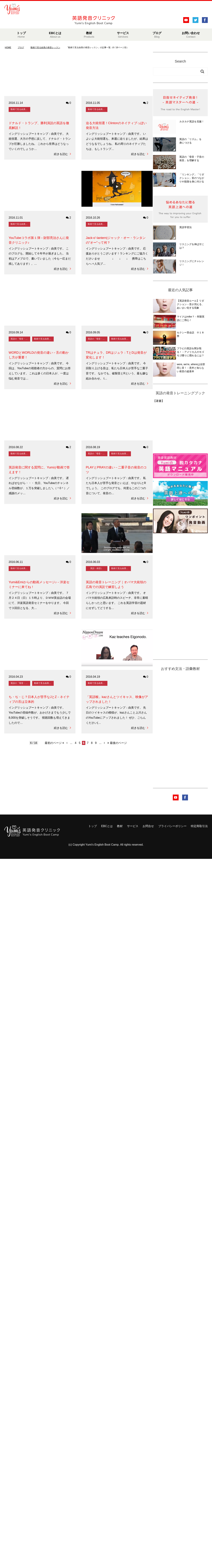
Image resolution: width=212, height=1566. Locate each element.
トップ (21, 34)
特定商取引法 (199, 826)
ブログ (157, 34)
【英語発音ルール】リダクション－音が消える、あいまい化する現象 (190, 304)
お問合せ (148, 826)
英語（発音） (96, 568)
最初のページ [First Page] (54, 742)
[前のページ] (67, 743)
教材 (89, 34)
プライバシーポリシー (172, 826)
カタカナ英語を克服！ (191, 121)
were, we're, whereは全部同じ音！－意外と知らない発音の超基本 (191, 368)
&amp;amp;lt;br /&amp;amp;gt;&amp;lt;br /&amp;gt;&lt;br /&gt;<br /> (166, 427)
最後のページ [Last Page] (117, 742)
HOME (8, 47)
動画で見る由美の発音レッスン (20, 109)
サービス (123, 34)
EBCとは (55, 34)
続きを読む (62, 154)
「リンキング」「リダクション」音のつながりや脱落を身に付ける (191, 178)
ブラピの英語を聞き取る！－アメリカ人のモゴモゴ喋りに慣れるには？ (190, 352)
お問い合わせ (190, 34)
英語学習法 (185, 227)
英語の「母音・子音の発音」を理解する (20, 339)
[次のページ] (104, 743)
